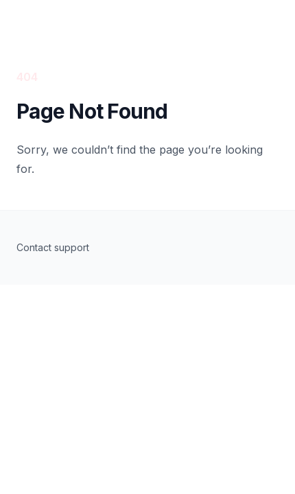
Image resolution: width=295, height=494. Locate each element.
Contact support (52, 247)
